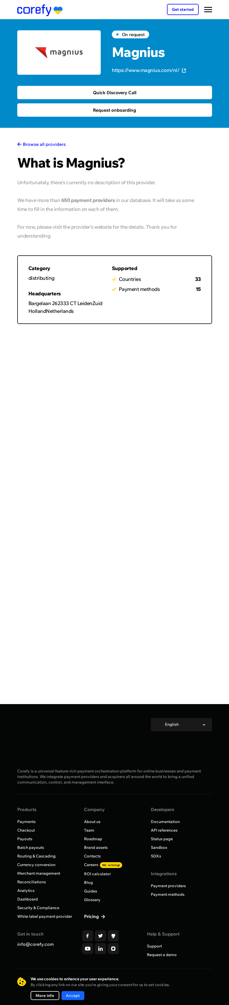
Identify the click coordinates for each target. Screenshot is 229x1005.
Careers (103, 864)
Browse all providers (44, 144)
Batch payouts (30, 847)
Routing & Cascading (36, 856)
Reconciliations (31, 881)
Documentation (165, 821)
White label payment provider (44, 916)
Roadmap (93, 838)
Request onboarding (114, 110)
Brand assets (96, 847)
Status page (162, 838)
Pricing (92, 916)
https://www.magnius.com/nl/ (149, 70)
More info (45, 995)
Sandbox (159, 847)
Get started (183, 9)
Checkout (26, 830)
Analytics (26, 890)
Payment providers (168, 885)
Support (154, 946)
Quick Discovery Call (114, 92)
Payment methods (167, 894)
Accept (73, 995)
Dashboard (27, 899)
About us (92, 821)
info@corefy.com (35, 944)
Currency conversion (36, 864)
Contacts (92, 856)
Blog (88, 882)
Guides (90, 891)
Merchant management (38, 873)
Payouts (24, 838)
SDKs (156, 856)
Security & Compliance (38, 907)
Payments (26, 821)
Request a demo (162, 954)
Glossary (92, 899)
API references (164, 830)
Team (89, 830)
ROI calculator (97, 873)
